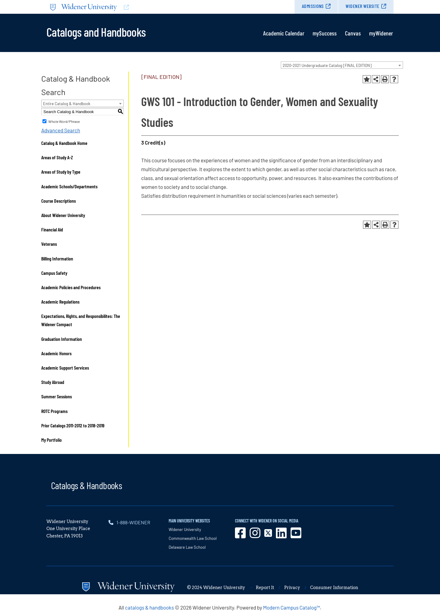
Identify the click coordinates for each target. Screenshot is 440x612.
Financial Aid (52, 229)
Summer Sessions (56, 396)
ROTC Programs (54, 411)
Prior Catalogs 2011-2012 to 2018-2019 (73, 425)
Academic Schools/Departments (69, 186)
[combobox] (342, 65)
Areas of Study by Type (60, 172)
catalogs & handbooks (149, 607)
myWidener (381, 33)
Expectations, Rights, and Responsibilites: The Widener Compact (80, 320)
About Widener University (63, 215)
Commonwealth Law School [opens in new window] (193, 538)
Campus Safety (54, 273)
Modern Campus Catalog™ (291, 607)
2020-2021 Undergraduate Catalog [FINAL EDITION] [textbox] (327, 65)
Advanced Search (60, 130)
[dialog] (421, 593)
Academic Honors (56, 353)
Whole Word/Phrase (64, 121)
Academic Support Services (65, 368)
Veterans (49, 244)
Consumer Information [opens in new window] (334, 587)
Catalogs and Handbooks (95, 31)
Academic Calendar (283, 33)
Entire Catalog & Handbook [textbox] (66, 103)
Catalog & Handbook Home (64, 143)
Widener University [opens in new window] (185, 529)
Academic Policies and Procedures (71, 287)
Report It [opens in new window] (265, 587)
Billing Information (57, 258)
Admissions (313, 6)
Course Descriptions (58, 201)
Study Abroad (52, 382)
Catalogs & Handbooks (86, 485)
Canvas (353, 33)
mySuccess (325, 33)
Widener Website (363, 6)
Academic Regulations (60, 301)
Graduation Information (61, 339)
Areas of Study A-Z (57, 157)
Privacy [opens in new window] (292, 587)
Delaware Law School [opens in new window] (187, 547)
